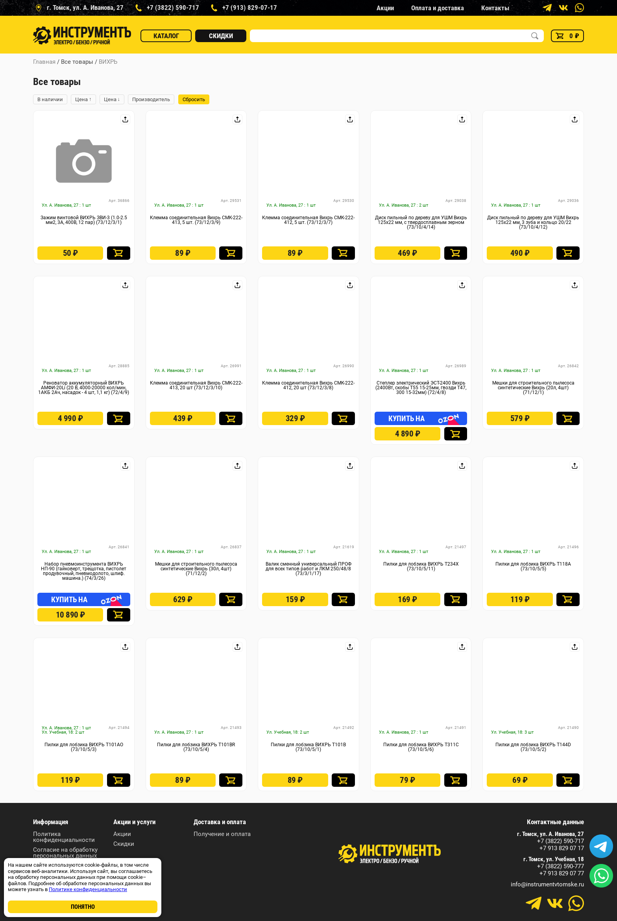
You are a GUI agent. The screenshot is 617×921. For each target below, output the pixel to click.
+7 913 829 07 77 (561, 874)
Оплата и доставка (437, 8)
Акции (385, 8)
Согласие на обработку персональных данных (65, 853)
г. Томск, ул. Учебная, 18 (553, 859)
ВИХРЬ (108, 61)
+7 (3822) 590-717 (560, 841)
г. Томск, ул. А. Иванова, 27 (550, 834)
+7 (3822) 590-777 (560, 866)
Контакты (495, 8)
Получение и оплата (222, 834)
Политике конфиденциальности (88, 889)
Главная (44, 61)
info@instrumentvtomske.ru (547, 885)
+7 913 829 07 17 (561, 848)
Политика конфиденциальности (64, 837)
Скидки (221, 36)
